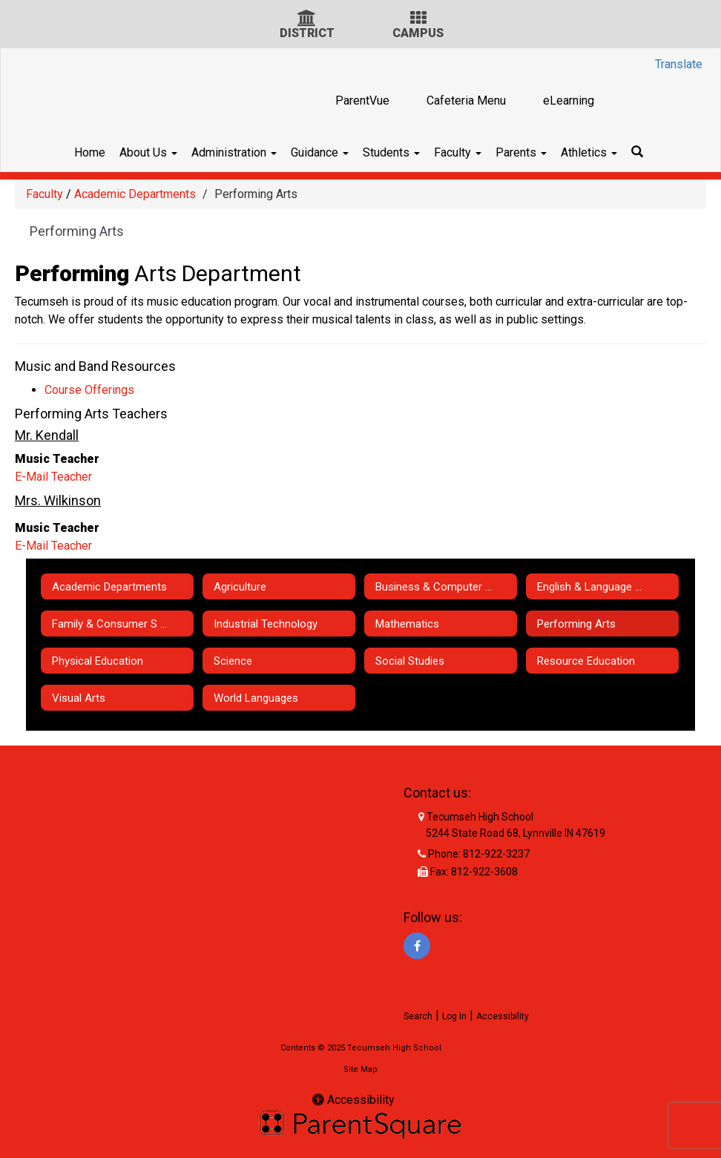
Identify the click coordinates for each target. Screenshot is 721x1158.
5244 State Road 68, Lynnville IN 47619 (515, 833)
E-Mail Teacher (53, 477)
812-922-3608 (484, 872)
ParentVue (362, 100)
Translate (678, 64)
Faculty (466, 152)
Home (57, 152)
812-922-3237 (496, 854)
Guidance (311, 152)
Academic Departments (135, 194)
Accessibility (502, 1016)
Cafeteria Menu (466, 100)
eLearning (568, 100)
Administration (217, 152)
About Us (124, 152)
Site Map (360, 1069)
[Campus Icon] (418, 20)
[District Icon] (306, 20)
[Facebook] (417, 945)
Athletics (613, 152)
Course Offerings (89, 390)
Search (418, 1016)
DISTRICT (307, 33)
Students (391, 152)
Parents (537, 152)
